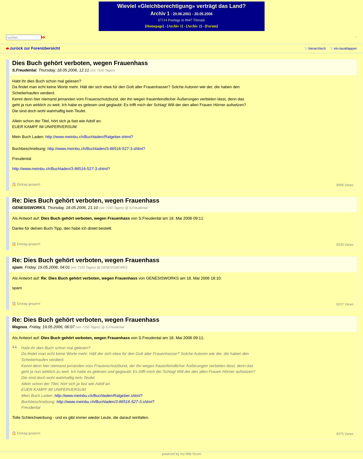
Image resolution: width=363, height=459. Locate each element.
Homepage (154, 26)
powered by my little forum (181, 454)
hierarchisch (317, 48)
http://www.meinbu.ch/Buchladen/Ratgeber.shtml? (89, 136)
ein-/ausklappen (345, 48)
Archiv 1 (175, 26)
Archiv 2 (193, 26)
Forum (211, 26)
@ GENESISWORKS (112, 267)
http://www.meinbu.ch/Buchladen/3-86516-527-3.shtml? (96, 148)
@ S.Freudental (136, 208)
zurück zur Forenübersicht (35, 48)
